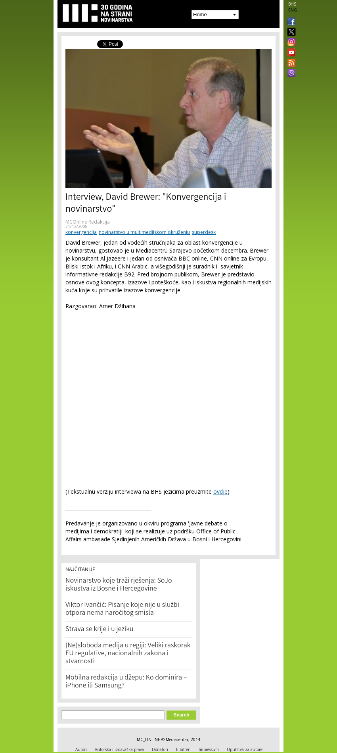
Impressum (209, 749)
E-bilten (183, 749)
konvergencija (81, 232)
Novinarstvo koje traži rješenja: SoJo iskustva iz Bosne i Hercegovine (118, 585)
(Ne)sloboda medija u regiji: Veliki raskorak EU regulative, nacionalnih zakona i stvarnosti (128, 654)
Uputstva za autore (244, 749)
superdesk (204, 232)
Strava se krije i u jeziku (99, 629)
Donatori (160, 749)
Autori (81, 749)
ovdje (220, 491)
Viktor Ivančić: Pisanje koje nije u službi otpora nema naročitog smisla (122, 609)
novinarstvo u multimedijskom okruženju (144, 232)
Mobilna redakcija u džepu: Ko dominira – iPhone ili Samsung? (126, 682)
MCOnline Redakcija (87, 221)
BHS (292, 4)
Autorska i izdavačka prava (119, 749)
